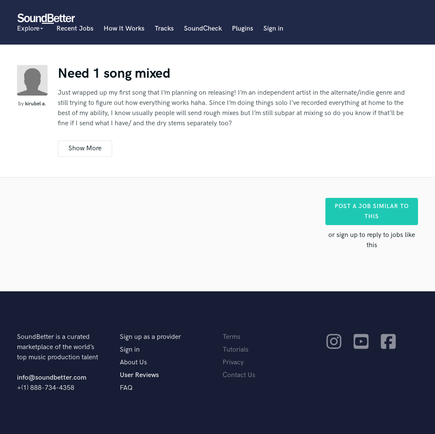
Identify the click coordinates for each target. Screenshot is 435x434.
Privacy (233, 362)
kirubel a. (35, 104)
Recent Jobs (74, 29)
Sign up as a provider (150, 337)
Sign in (273, 29)
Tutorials (236, 350)
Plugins (242, 29)
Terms (231, 337)
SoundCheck (203, 29)
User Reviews (139, 375)
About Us (133, 362)
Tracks (164, 29)
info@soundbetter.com (51, 378)
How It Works (124, 29)
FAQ (126, 388)
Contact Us (239, 375)
